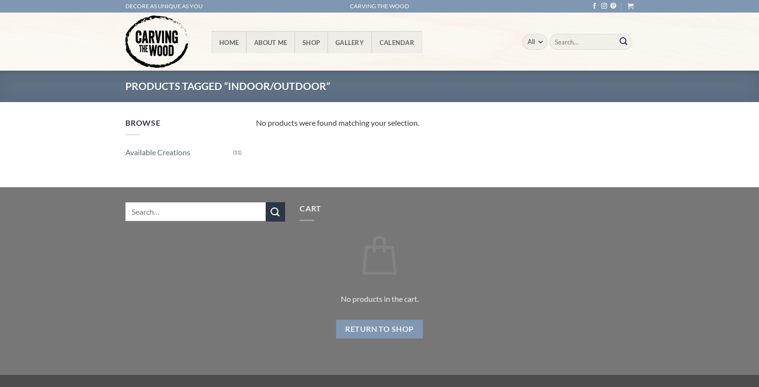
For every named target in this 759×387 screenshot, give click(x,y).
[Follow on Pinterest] (613, 6)
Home (229, 42)
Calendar (397, 42)
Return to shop (379, 329)
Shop (311, 42)
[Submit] (623, 42)
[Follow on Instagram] (604, 6)
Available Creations (157, 152)
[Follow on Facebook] (594, 6)
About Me (270, 42)
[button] (630, 6)
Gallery (349, 42)
